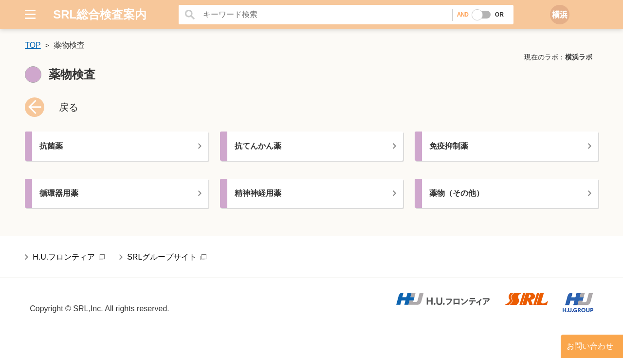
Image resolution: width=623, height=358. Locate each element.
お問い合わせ (590, 346)
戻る (68, 107)
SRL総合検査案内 (100, 14)
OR (499, 14)
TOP (33, 45)
